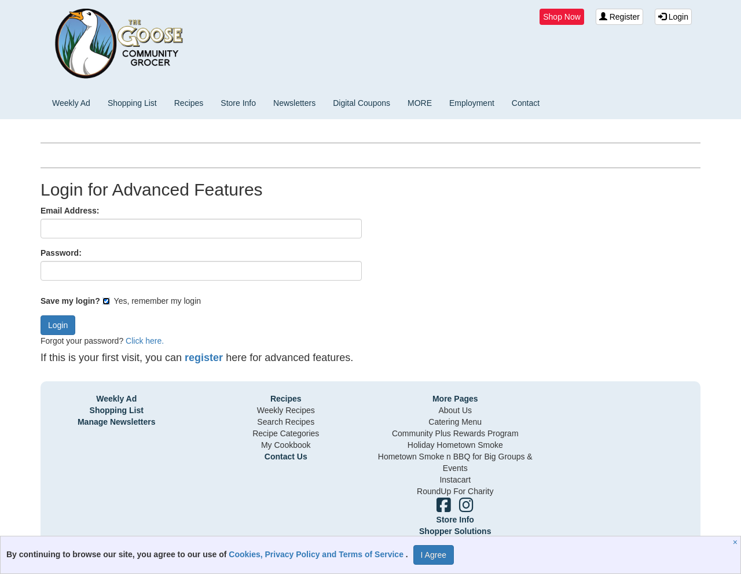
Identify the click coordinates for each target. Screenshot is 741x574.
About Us (455, 410)
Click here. (145, 340)
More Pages (455, 398)
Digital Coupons (361, 103)
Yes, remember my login (151, 301)
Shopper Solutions (455, 531)
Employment (471, 103)
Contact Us (286, 456)
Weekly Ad (71, 103)
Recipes (189, 103)
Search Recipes (285, 421)
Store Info (238, 103)
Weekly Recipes (286, 410)
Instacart (455, 479)
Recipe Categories (285, 433)
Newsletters (294, 103)
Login (673, 16)
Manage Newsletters (117, 421)
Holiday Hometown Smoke (455, 445)
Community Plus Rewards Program (455, 433)
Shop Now (562, 16)
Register (619, 16)
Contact (526, 103)
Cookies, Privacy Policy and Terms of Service (317, 554)
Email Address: (70, 210)
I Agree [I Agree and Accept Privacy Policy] (433, 555)
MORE (420, 103)
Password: (61, 252)
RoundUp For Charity (455, 491)
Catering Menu (455, 421)
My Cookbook (286, 445)
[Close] (736, 542)
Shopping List (132, 103)
